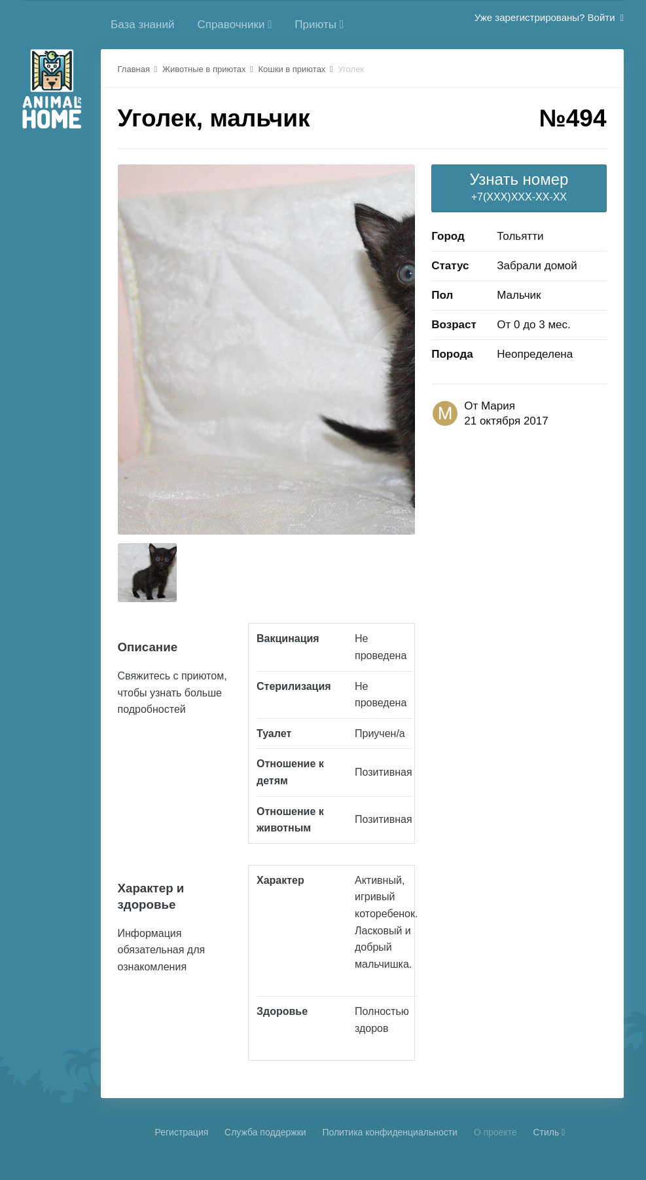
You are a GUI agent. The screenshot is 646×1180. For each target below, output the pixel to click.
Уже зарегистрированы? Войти (549, 17)
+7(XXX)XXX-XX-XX (518, 186)
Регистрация (181, 1132)
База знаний (142, 24)
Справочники (234, 24)
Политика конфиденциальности (390, 1132)
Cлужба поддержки (265, 1132)
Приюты (319, 24)
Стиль (549, 1132)
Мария (498, 406)
